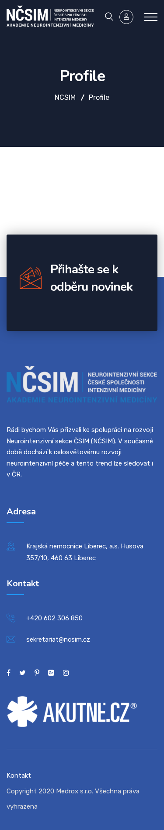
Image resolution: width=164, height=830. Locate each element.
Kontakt (19, 775)
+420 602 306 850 (54, 618)
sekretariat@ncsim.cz (58, 639)
